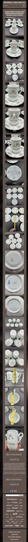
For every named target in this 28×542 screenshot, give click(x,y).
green (21, 521)
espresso (19, 511)
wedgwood (12, 517)
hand (8, 502)
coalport (10, 523)
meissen (9, 508)
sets (7, 517)
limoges (15, 508)
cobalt (20, 500)
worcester (21, 514)
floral (20, 502)
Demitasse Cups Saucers (14, 531)
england (12, 521)
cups (16, 525)
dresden (19, 523)
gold (15, 513)
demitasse (12, 499)
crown (6, 519)
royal (16, 505)
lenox (19, 519)
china (7, 514)
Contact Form (14, 534)
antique (19, 516)
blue (22, 526)
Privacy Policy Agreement (14, 536)
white (22, 519)
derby (7, 521)
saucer (9, 505)
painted (15, 523)
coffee (11, 519)
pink (10, 514)
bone (21, 505)
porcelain (9, 525)
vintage (14, 502)
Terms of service (14, 539)
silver (16, 519)
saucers (10, 510)
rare (21, 508)
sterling (17, 521)
